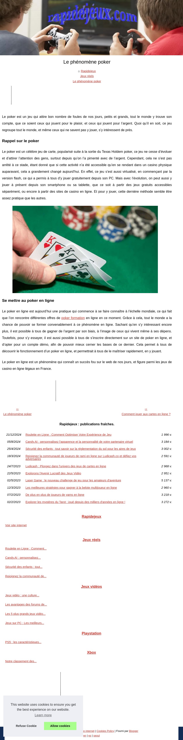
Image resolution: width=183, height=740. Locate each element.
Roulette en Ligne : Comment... (26, 548)
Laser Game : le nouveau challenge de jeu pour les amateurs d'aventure (73, 480)
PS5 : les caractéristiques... (23, 642)
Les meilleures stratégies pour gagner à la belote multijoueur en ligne (71, 487)
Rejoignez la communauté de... (25, 576)
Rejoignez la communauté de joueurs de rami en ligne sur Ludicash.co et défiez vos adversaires (81, 458)
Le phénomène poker (87, 81)
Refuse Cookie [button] (26, 726)
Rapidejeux (88, 71)
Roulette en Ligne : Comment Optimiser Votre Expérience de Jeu (69, 434)
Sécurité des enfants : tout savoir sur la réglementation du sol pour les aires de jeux (81, 448)
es (89, 735)
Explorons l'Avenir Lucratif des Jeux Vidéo (53, 473)
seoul (96, 735)
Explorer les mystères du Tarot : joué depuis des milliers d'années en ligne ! (75, 502)
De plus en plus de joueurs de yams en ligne (55, 494)
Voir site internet (16, 525)
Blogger (133, 731)
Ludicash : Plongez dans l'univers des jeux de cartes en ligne (66, 466)
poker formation (73, 318)
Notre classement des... (21, 661)
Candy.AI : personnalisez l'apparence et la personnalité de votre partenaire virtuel (79, 441)
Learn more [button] (43, 715)
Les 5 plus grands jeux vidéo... (25, 613)
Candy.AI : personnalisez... (23, 557)
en (84, 735)
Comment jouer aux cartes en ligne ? (146, 414)
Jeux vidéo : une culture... (22, 595)
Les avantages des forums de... (26, 604)
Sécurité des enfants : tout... (23, 567)
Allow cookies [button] (60, 726)
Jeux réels (87, 76)
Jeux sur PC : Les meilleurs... (24, 623)
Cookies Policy (105, 731)
